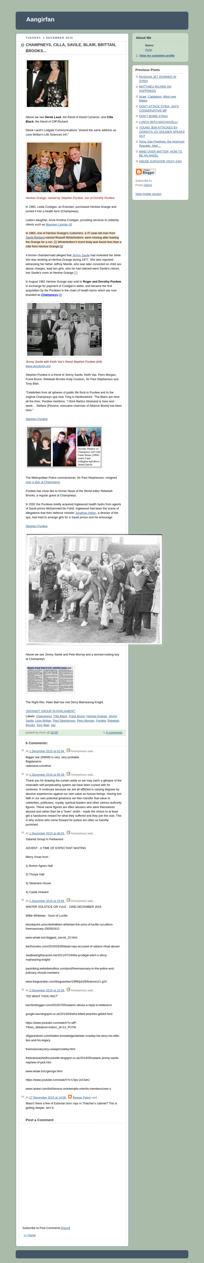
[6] (61, 246)
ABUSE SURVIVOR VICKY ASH (160, 161)
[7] (75, 272)
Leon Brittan (43, 720)
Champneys (44, 716)
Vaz (53, 725)
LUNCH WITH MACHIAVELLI (158, 122)
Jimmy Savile (81, 255)
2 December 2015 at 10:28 (47, 990)
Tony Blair (42, 725)
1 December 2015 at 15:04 (47, 901)
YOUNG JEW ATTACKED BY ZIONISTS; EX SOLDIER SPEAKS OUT (162, 131)
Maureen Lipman (57, 224)
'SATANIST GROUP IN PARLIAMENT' (50, 711)
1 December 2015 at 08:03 (47, 833)
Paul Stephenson (64, 720)
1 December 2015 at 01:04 (47, 751)
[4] (70, 224)
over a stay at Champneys (43, 482)
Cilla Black (60, 716)
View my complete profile (157, 55)
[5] (55, 242)
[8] (60, 295)
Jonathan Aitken (85, 513)
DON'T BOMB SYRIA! (153, 116)
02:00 (54, 732)
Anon (148, 49)
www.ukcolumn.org (38, 366)
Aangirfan (40, 19)
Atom (65, 1228)
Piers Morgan (85, 720)
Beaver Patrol (82, 1097)
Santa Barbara (35, 237)
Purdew (101, 720)
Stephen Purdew (36, 419)
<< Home (30, 1235)
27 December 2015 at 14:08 (48, 1097)
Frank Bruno (77, 716)
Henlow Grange (97, 716)
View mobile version (148, 194)
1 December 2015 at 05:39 (47, 774)
